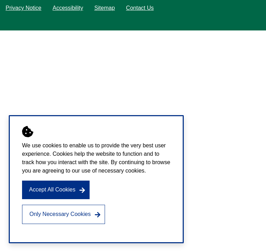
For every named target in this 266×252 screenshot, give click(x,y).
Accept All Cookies (52, 189)
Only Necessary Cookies (60, 214)
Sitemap (104, 8)
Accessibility (67, 8)
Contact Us (140, 8)
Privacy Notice (23, 8)
